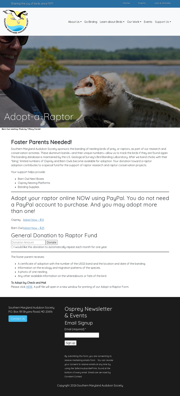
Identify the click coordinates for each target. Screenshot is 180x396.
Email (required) (75, 329)
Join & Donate (162, 3)
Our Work (133, 21)
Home (126, 3)
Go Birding (90, 21)
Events (142, 3)
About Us (74, 21)
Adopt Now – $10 (33, 219)
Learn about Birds (111, 21)
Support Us (162, 21)
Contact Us (18, 318)
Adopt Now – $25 (33, 228)
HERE (29, 286)
